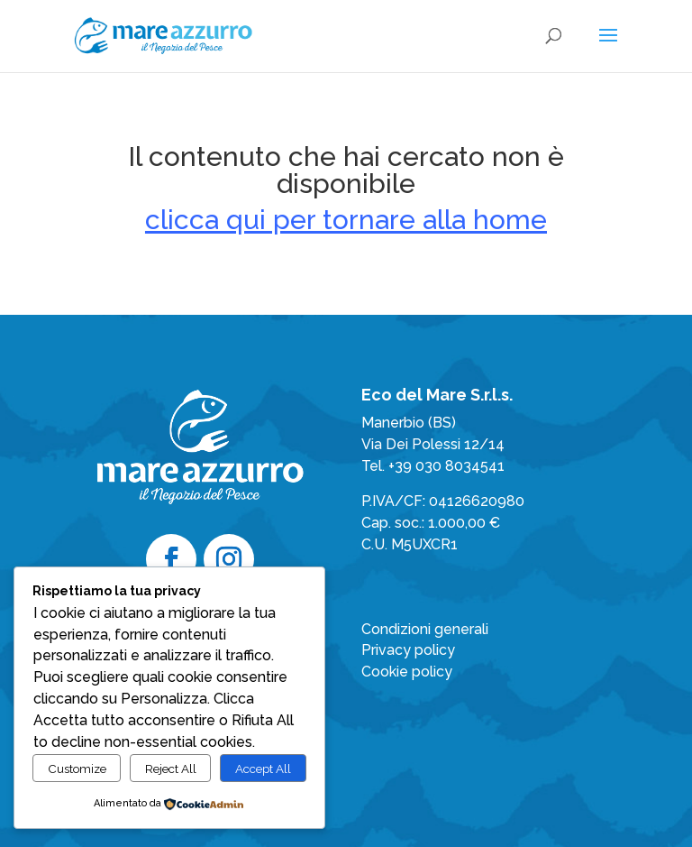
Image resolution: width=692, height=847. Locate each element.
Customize (77, 768)
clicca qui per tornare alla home (346, 219)
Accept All (263, 768)
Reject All (170, 768)
